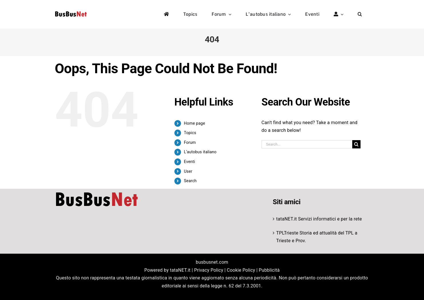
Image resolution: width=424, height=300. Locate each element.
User (188, 171)
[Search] (356, 144)
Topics (190, 132)
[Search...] (307, 144)
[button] (360, 14)
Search (190, 180)
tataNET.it (286, 219)
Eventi (189, 161)
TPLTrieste (287, 233)
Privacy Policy (208, 270)
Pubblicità (269, 270)
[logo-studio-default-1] (71, 12)
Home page (194, 123)
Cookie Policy (241, 270)
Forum (190, 142)
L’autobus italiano (200, 152)
